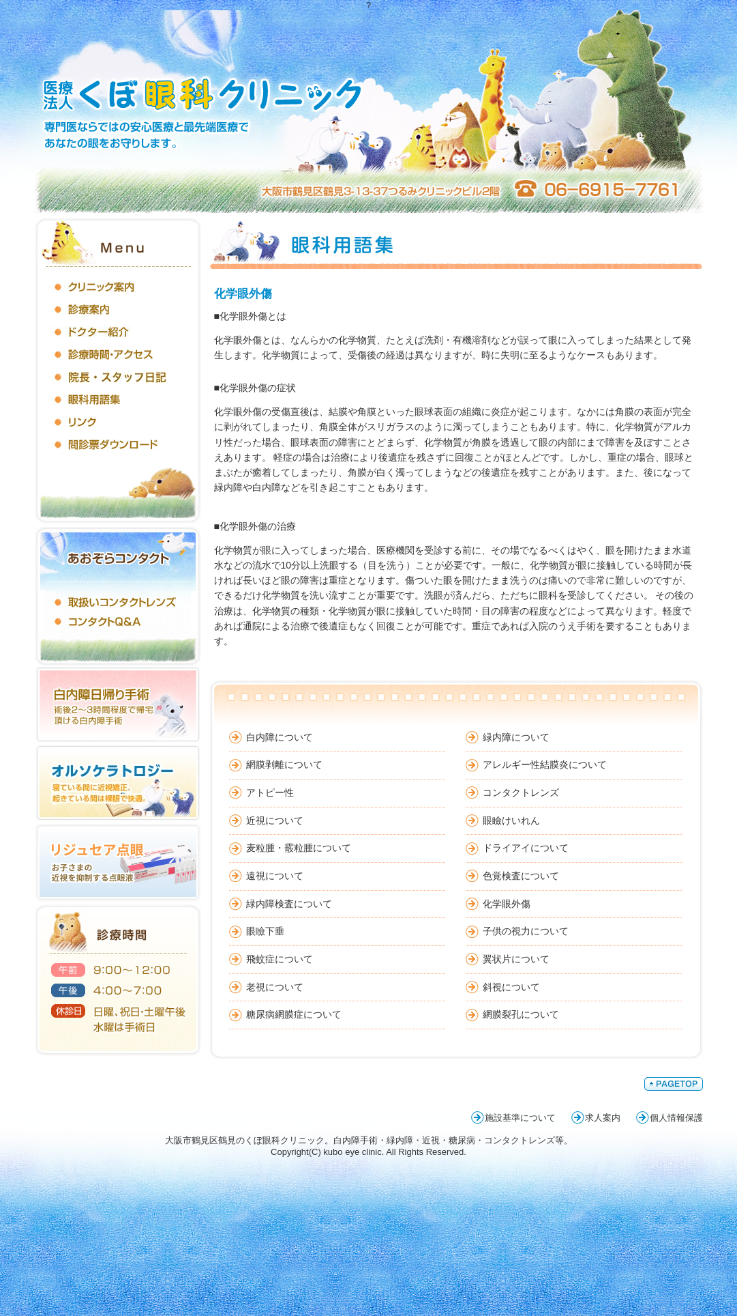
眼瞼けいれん (511, 820)
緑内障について (516, 737)
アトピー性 (270, 792)
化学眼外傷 (506, 903)
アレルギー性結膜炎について (545, 764)
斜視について (511, 987)
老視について (274, 987)
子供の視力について (526, 931)
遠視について (274, 875)
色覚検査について (521, 875)
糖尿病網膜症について (294, 1014)
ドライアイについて (526, 847)
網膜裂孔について (521, 1014)
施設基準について (520, 1118)
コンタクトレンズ (521, 792)
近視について (274, 820)
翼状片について (516, 959)
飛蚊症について (279, 959)
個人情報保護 (676, 1118)
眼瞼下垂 (265, 931)
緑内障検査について (289, 903)
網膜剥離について (284, 764)
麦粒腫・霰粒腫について (298, 847)
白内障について (279, 737)
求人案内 (602, 1118)
